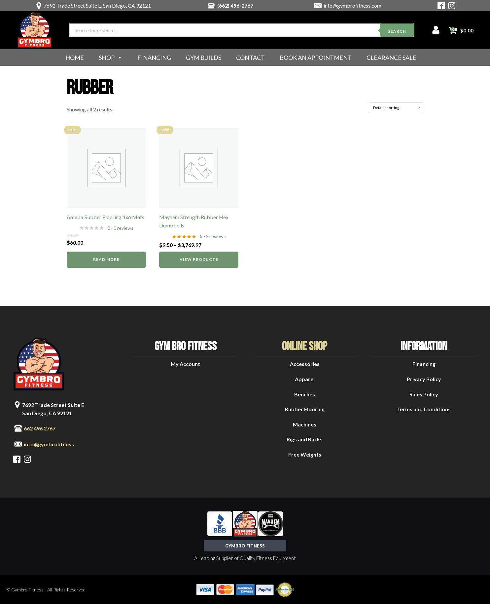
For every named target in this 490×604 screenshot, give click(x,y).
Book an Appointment (316, 57)
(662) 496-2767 (235, 5)
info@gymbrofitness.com (352, 5)
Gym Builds (203, 57)
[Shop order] (396, 107)
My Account (185, 364)
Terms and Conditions (424, 409)
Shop (110, 57)
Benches (304, 394)
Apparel (305, 379)
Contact (250, 57)
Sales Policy (423, 394)
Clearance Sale (391, 57)
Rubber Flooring (305, 409)
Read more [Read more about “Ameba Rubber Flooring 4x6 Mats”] (106, 259)
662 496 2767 (39, 428)
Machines (304, 424)
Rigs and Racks (305, 439)
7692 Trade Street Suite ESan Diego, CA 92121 (53, 409)
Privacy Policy (424, 379)
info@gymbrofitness (49, 444)
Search (397, 31)
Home (74, 57)
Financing (154, 57)
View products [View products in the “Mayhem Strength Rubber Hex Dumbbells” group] (199, 259)
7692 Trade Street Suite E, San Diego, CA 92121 (97, 5)
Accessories (305, 364)
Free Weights (304, 454)
